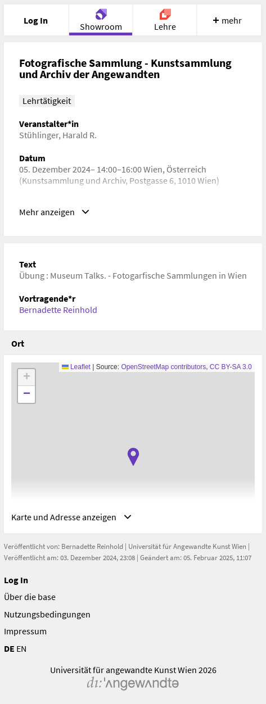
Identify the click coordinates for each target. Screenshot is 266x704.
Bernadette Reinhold (58, 309)
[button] (133, 457)
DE (9, 648)
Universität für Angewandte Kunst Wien (187, 546)
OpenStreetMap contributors (163, 367)
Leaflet (76, 367)
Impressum (25, 631)
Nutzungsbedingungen (47, 614)
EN (21, 648)
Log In (16, 579)
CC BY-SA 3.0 (231, 367)
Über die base (30, 596)
